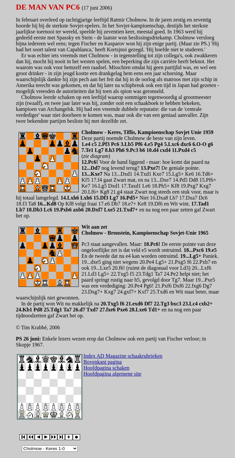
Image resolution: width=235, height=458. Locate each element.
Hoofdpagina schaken (106, 368)
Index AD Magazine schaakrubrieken (123, 356)
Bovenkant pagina (102, 362)
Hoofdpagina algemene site (112, 374)
